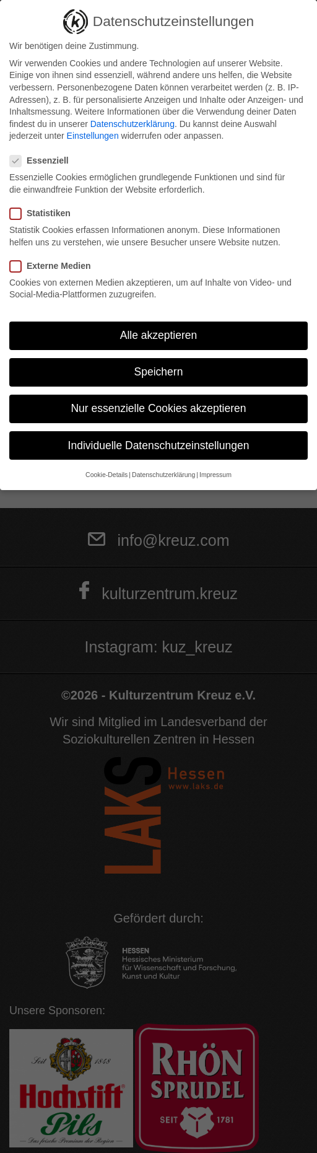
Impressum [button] (215, 474)
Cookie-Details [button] (106, 474)
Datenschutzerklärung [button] (163, 474)
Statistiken (44, 213)
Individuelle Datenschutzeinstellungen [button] (159, 445)
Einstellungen (93, 136)
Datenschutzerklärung (132, 124)
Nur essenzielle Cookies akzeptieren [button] (158, 408)
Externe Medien (53, 266)
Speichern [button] (158, 372)
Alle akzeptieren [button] (159, 335)
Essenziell (43, 161)
